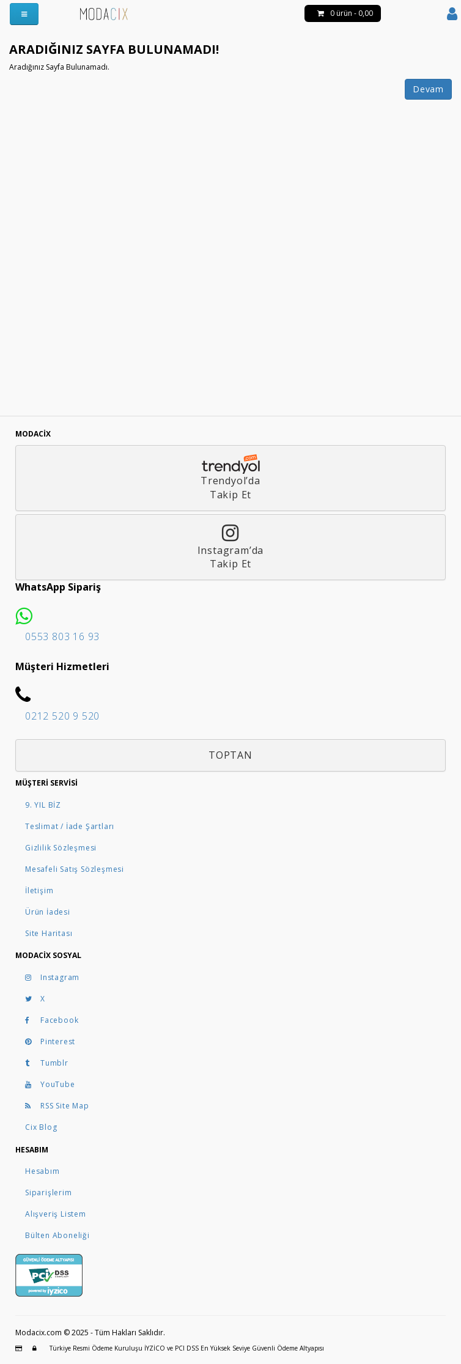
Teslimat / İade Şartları (69, 826)
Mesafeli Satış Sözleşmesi (74, 869)
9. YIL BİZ (43, 805)
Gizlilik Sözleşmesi (61, 847)
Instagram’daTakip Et (230, 547)
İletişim (39, 890)
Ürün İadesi (47, 912)
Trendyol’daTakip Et (231, 477)
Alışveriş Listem (55, 1214)
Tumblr (46, 1063)
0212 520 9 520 (62, 716)
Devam (428, 89)
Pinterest (50, 1041)
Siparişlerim (48, 1192)
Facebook (51, 1020)
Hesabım (42, 1171)
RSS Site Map (57, 1105)
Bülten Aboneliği (57, 1235)
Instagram (52, 977)
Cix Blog (41, 1127)
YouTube (50, 1084)
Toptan (230, 755)
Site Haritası (48, 933)
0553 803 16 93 (62, 636)
